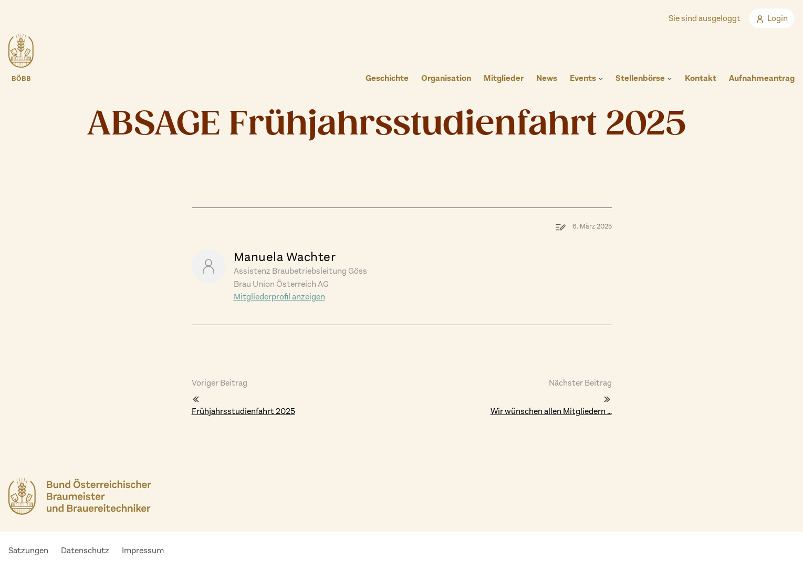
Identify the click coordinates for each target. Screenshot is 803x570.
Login (772, 18)
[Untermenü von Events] (600, 78)
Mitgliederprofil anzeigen (279, 296)
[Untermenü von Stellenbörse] (669, 78)
